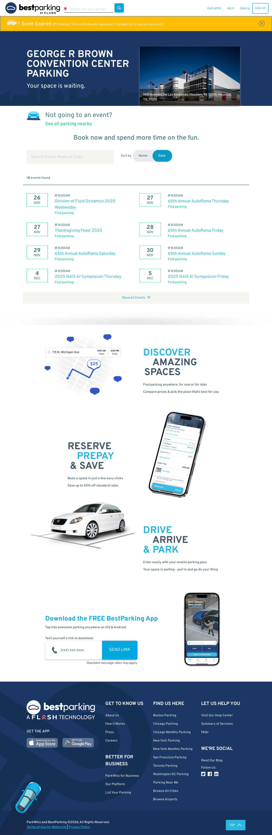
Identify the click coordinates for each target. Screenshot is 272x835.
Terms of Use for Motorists (46, 827)
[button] (173, 791)
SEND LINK (119, 649)
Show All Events (136, 298)
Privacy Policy (79, 827)
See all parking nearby (68, 124)
